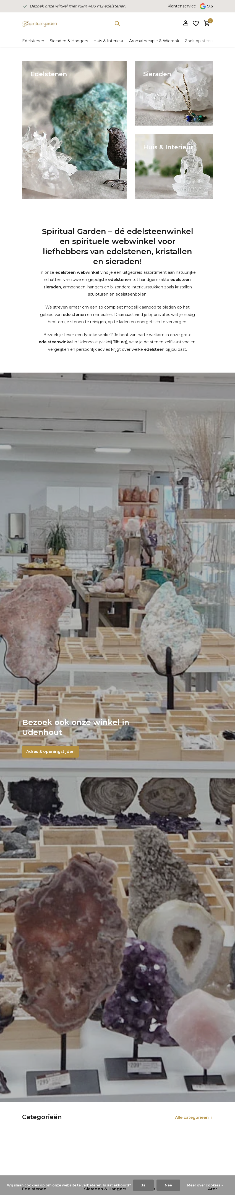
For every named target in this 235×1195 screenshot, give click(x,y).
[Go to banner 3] (174, 166)
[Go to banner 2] (174, 93)
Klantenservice (182, 6)
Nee (168, 1185)
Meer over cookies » (205, 1185)
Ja (143, 1185)
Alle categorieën (192, 1117)
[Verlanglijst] (196, 23)
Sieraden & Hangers (69, 40)
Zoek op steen (199, 40)
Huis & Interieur (108, 40)
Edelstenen (33, 40)
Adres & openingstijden (50, 751)
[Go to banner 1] (74, 130)
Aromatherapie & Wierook (154, 40)
